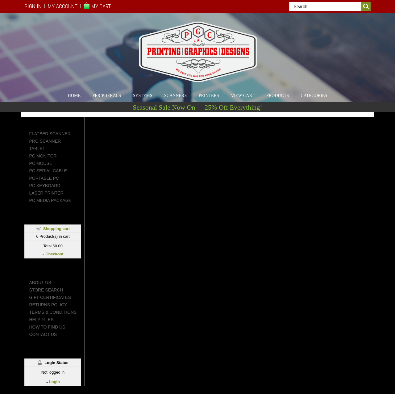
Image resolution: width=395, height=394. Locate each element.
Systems (142, 95)
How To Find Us (47, 327)
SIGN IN (33, 6)
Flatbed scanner (49, 133)
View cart (242, 95)
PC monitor (42, 155)
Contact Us (43, 334)
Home (74, 95)
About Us (40, 282)
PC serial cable (48, 170)
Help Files (41, 319)
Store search (46, 289)
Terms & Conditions (53, 312)
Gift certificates (50, 297)
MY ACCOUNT (62, 6)
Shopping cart (56, 228)
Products (277, 95)
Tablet (37, 148)
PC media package (50, 200)
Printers (209, 95)
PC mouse (40, 163)
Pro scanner (45, 141)
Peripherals (107, 95)
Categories (314, 95)
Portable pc (44, 178)
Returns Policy (48, 304)
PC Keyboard (44, 185)
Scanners (175, 95)
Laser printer (46, 193)
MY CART (101, 6)
